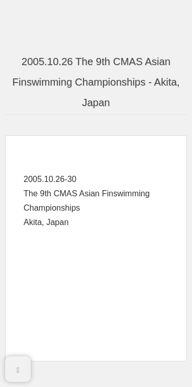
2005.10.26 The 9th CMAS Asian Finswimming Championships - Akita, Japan (96, 82)
